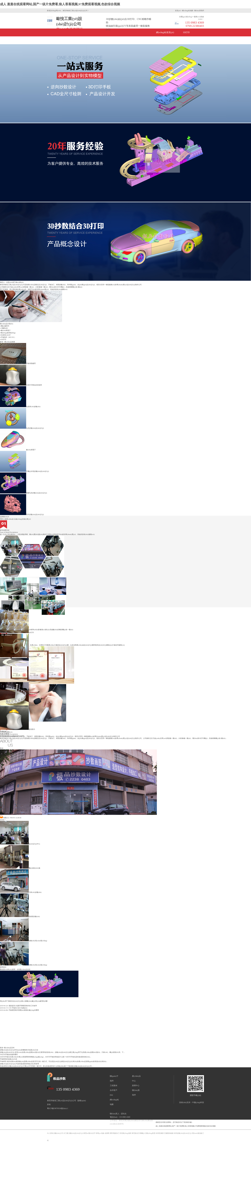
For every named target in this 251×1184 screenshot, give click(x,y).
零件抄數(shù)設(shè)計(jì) (22, 514)
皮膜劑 (107, 1133)
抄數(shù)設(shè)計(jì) (76, 1133)
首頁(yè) (178, 11)
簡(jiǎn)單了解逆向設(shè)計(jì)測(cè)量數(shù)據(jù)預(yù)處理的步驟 (23, 1001)
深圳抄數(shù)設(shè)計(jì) (183, 1133)
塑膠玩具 (4, 328)
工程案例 (113, 1086)
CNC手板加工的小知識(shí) (13, 1008)
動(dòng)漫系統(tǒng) (8, 333)
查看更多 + (4, 731)
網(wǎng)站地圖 (187, 11)
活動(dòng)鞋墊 (150, 1133)
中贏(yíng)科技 (198, 1102)
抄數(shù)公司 (58, 1133)
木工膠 (65, 1133)
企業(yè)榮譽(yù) (116, 40)
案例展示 (17, 729)
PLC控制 (50, 1133)
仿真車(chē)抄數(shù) (20, 406)
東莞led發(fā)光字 (89, 1133)
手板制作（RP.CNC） (8, 337)
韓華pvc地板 (100, 1133)
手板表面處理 (18, 363)
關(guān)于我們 (162, 40)
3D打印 (186, 32)
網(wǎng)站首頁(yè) (165, 32)
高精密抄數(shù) (20, 916)
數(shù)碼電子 (6, 330)
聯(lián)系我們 (199, 11)
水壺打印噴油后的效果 (21, 385)
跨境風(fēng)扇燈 (125, 1133)
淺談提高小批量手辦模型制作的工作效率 (18, 1006)
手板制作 (56, 40)
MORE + (3, 820)
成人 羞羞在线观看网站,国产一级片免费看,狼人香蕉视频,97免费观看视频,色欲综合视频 (60, 4)
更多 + (2, 342)
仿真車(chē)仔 (6, 335)
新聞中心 (135, 1086)
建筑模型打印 (19, 705)
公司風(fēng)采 (139, 40)
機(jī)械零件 (5, 326)
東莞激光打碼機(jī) (138, 1133)
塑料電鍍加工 (114, 1133)
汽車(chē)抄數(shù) (20, 892)
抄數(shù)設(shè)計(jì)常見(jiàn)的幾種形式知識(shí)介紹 (19, 1050)
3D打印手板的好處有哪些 (9, 1054)
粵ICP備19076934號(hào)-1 (57, 1108)
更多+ (2, 748)
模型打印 (17, 681)
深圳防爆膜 (160, 1133)
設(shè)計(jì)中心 (20, 844)
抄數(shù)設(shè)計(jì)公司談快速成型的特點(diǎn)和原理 (19, 1064)
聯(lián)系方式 (184, 40)
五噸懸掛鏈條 (168, 1133)
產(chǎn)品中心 (76, 40)
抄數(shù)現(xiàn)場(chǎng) (23, 941)
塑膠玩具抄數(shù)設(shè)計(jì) (23, 493)
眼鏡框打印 (18, 657)
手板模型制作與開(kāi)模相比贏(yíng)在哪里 (19, 1010)
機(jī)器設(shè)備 (20, 868)
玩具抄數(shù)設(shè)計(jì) (22, 428)
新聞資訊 (96, 40)
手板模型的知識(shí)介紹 (8, 1059)
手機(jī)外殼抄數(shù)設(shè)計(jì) (24, 471)
